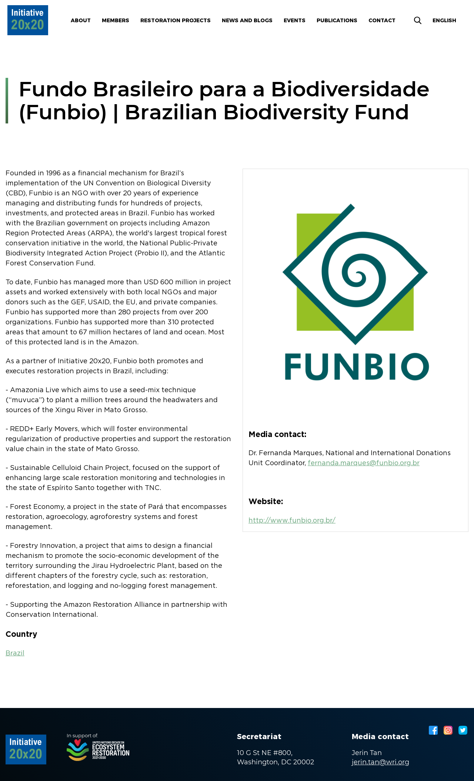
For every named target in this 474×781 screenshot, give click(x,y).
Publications (337, 20)
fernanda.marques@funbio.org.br (364, 463)
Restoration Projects (175, 20)
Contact (381, 20)
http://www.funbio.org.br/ (292, 521)
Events (295, 20)
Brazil (15, 653)
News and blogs (247, 20)
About (81, 20)
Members (115, 20)
